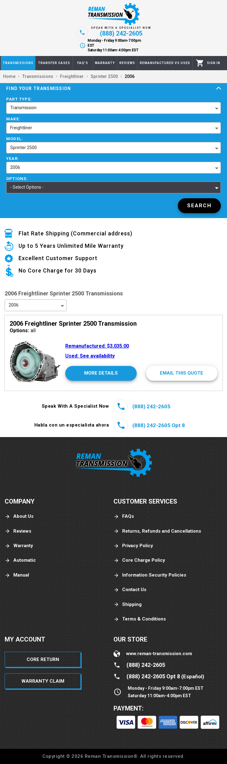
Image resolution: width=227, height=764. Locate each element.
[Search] (199, 205)
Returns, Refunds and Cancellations (157, 531)
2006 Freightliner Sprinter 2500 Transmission (73, 323)
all (23, 330)
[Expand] (218, 88)
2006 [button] (15, 167)
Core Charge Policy (139, 560)
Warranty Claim (42, 681)
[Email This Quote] (181, 373)
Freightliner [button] (21, 127)
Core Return (43, 659)
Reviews (18, 531)
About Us (19, 516)
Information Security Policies (150, 575)
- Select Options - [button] (27, 187)
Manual (17, 575)
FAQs (124, 516)
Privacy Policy (133, 546)
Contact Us (130, 590)
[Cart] (200, 63)
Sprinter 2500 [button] (23, 147)
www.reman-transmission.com (159, 653)
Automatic (20, 560)
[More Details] (101, 373)
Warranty (19, 546)
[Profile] (213, 63)
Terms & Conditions (140, 619)
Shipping (128, 604)
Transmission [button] (23, 107)
